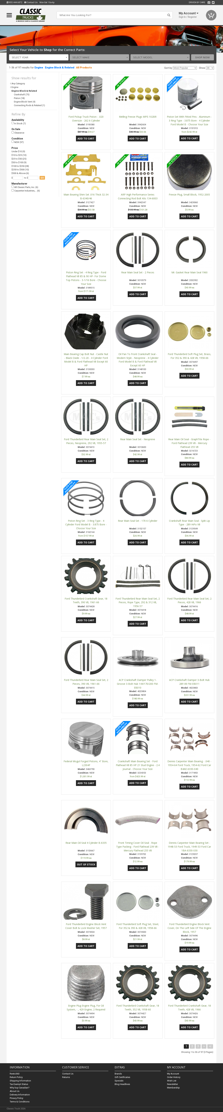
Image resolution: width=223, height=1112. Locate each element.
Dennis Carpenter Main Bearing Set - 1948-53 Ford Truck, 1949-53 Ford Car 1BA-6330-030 (189, 846)
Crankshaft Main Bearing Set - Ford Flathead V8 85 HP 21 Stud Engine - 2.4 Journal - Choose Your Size (138, 765)
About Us (14, 1091)
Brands (118, 1073)
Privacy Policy (16, 1098)
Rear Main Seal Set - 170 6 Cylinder (137, 520)
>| (210, 1046)
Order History (173, 1077)
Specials (119, 1080)
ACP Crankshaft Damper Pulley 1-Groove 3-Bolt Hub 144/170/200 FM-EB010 (137, 683)
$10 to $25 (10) (18, 155)
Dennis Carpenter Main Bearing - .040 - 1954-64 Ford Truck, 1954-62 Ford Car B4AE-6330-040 (189, 765)
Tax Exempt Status (19, 1084)
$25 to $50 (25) (18, 158)
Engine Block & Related (59, 67)
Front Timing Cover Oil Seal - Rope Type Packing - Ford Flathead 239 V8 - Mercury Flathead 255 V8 (137, 846)
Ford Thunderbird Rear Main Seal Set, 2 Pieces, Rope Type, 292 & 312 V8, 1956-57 (138, 602)
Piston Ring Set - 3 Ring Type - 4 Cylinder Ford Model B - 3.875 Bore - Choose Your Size (86, 524)
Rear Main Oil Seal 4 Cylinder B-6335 (86, 842)
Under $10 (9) (18, 151)
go (42, 177)
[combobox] (38, 57)
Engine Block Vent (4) (24, 101)
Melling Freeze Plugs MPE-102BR (137, 116)
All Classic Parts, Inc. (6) (24, 187)
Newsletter (172, 1084)
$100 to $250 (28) (20, 166)
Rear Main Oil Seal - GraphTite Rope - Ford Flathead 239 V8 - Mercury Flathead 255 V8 (189, 443)
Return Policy (16, 1077)
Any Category (18, 83)
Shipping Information (20, 1080)
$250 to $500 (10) (20, 169)
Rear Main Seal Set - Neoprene (137, 439)
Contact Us (31, 2)
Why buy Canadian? (19, 1087)
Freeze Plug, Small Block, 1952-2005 (189, 194)
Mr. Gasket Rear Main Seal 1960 (189, 272)
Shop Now (202, 57)
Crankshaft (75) (21, 94)
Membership (173, 1087)
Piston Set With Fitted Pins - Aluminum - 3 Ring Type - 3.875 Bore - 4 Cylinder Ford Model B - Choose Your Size (189, 120)
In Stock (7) (18, 123)
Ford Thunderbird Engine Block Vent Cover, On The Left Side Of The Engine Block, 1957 (189, 927)
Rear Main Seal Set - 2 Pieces (137, 272)
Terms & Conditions (19, 1101)
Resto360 (14, 1073)
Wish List (171, 1080)
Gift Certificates (122, 1077)
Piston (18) (19, 98)
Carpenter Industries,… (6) (25, 190)
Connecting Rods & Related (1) (29, 105)
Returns (66, 1077)
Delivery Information (20, 1094)
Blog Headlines (122, 1084)
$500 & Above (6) (20, 173)
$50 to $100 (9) (18, 162)
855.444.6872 (14, 2)
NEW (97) (17, 142)
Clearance (17, 132)
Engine (38, 67)
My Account (173, 1073)
